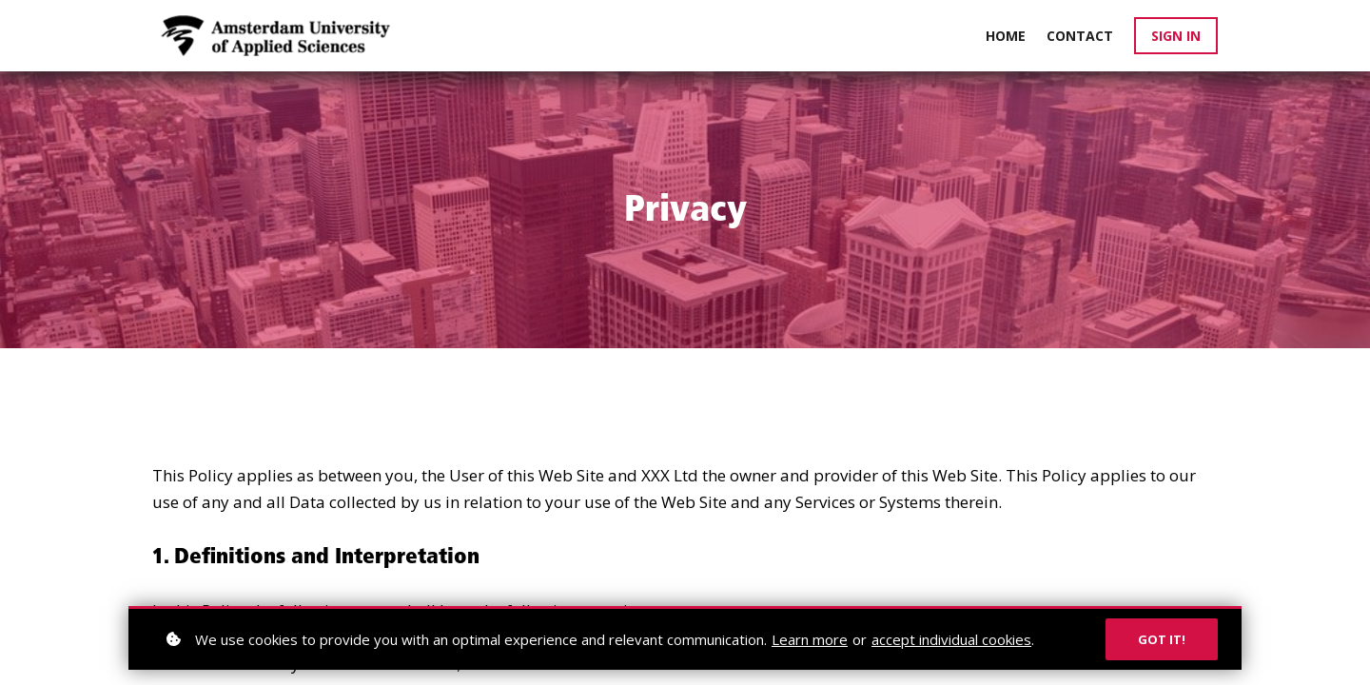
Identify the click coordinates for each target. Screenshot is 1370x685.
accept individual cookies (951, 639)
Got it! (1161, 639)
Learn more (810, 639)
